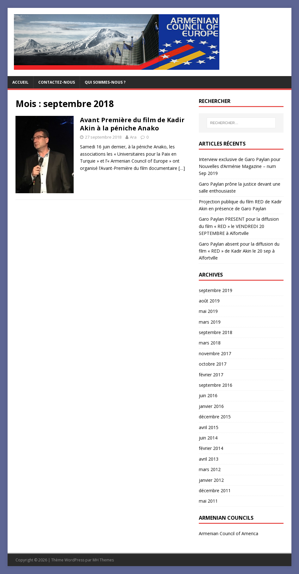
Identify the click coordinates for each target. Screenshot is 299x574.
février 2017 (211, 375)
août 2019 (209, 301)
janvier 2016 (211, 406)
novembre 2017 (215, 353)
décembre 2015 (215, 417)
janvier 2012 (211, 480)
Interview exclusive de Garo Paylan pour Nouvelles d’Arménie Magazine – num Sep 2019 (239, 166)
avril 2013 (208, 459)
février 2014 (211, 448)
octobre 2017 (212, 364)
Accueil (20, 82)
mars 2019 (210, 322)
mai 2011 (208, 501)
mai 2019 (208, 311)
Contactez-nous (56, 82)
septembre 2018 (215, 332)
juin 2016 (208, 395)
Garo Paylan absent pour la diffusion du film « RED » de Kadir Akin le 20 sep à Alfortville (239, 251)
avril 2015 (208, 427)
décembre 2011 (215, 490)
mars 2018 (210, 343)
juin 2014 (208, 438)
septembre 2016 (215, 385)
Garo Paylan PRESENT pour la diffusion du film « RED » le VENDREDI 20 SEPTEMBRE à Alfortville (239, 226)
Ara (133, 137)
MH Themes (103, 560)
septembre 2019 (215, 290)
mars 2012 (210, 469)
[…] (182, 168)
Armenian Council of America (228, 533)
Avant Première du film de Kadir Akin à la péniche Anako (132, 124)
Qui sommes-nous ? (105, 82)
